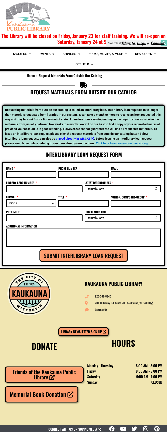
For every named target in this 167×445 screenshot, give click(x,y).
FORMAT (11, 197)
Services (71, 54)
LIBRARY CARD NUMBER (20, 182)
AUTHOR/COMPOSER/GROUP (128, 197)
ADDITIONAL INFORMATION (21, 226)
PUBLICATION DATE (96, 212)
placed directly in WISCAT (75, 138)
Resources (145, 54)
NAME (9, 168)
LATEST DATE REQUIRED (98, 182)
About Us (22, 54)
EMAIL (114, 168)
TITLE (61, 197)
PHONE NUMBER (68, 168)
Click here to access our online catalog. (122, 143)
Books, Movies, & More (107, 54)
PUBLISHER (13, 212)
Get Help (84, 64)
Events (46, 54)
